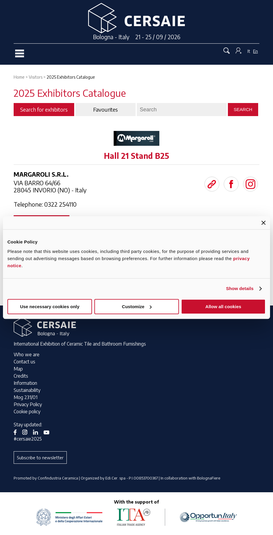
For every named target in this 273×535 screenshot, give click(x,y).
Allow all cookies (223, 306)
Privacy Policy (28, 404)
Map (18, 369)
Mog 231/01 (25, 397)
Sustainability (27, 390)
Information (25, 383)
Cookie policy (27, 411)
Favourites (105, 109)
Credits (21, 376)
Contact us (24, 362)
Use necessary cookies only (49, 306)
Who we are (26, 354)
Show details (240, 288)
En (255, 51)
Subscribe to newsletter (40, 457)
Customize (137, 306)
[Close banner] (263, 223)
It (248, 51)
